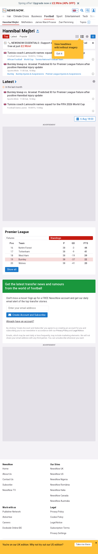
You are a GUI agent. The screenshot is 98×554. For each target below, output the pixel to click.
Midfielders (27, 22)
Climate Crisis (21, 16)
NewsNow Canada (59, 495)
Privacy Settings (58, 533)
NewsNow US (56, 474)
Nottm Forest (25, 248)
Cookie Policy (56, 517)
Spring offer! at (46, 3)
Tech (85, 16)
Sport (59, 16)
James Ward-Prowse (45, 22)
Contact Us (8, 479)
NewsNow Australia (60, 501)
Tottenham (24, 251)
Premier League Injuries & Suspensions (63, 74)
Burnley (10, 74)
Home (6, 468)
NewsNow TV (9, 490)
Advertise (7, 517)
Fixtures (10, 238)
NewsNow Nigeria (59, 479)
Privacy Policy (62, 331)
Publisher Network (12, 511)
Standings (55, 238)
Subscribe (7, 484)
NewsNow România (60, 484)
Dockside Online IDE (12, 528)
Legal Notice (78, 331)
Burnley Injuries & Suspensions (30, 74)
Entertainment (72, 16)
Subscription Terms (60, 528)
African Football (14, 59)
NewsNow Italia (57, 490)
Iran (9, 16)
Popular (23, 36)
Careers (6, 522)
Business (36, 16)
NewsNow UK (56, 468)
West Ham (24, 255)
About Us (7, 474)
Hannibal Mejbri (11, 22)
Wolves (22, 263)
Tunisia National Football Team (49, 59)
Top (6, 36)
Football (49, 16)
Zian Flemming (66, 22)
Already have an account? (20, 321)
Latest (14, 36)
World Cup (29, 59)
